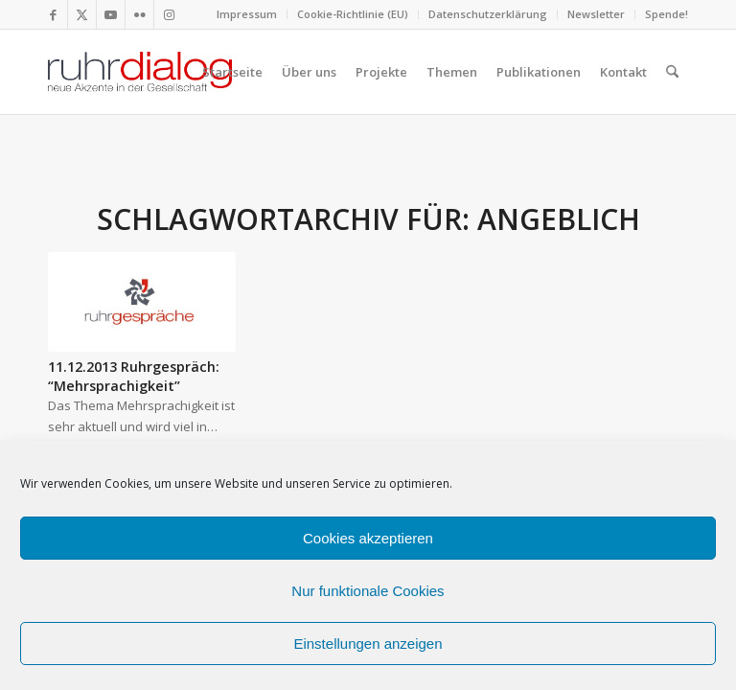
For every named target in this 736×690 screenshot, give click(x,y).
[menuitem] (247, 14)
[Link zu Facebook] (53, 14)
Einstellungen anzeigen (367, 643)
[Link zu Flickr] (139, 14)
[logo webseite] (140, 72)
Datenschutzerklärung (487, 14)
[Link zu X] (82, 14)
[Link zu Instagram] (168, 14)
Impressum (247, 14)
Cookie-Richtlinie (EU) (352, 14)
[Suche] (672, 72)
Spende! (666, 14)
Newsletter (596, 14)
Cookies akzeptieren (368, 538)
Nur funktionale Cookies (367, 591)
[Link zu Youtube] (111, 14)
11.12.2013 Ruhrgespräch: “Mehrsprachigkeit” (133, 376)
